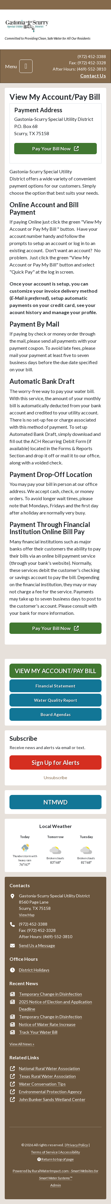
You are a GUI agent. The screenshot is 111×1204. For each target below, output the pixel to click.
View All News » (21, 1044)
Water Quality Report (55, 700)
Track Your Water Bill (38, 1032)
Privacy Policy (77, 1145)
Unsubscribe (55, 777)
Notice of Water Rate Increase (47, 1024)
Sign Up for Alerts (55, 762)
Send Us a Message (37, 945)
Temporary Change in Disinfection (50, 993)
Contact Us (93, 75)
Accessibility (70, 1152)
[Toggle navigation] (26, 66)
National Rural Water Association (49, 1068)
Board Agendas (56, 714)
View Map (26, 915)
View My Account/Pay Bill (55, 670)
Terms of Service (44, 1152)
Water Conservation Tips (42, 1083)
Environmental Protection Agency (50, 1091)
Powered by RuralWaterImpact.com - (55, 1174)
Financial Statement (55, 685)
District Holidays (34, 969)
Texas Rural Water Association (47, 1076)
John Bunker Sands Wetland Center (52, 1099)
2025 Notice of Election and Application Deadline (55, 1005)
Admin (55, 1185)
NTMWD (55, 802)
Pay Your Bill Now (55, 148)
